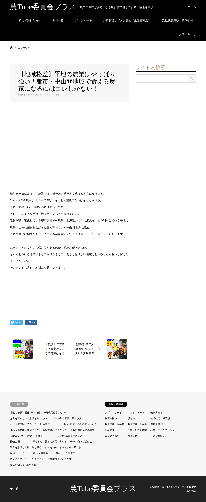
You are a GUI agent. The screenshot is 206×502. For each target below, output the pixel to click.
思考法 (131, 418)
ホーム (191, 6)
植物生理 (15, 441)
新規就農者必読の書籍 (82, 430)
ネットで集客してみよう (23, 424)
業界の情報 (157, 424)
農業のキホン (112, 436)
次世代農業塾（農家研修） (179, 20)
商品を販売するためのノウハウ (80, 424)
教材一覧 (58, 20)
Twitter (11, 488)
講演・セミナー (18, 453)
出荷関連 (45, 424)
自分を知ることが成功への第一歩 (63, 447)
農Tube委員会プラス (103, 489)
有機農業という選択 (21, 436)
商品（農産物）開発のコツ (24, 430)
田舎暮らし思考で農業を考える (50, 441)
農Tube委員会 (40, 453)
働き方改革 (156, 412)
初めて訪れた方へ (30, 20)
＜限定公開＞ (157, 436)
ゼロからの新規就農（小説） (68, 418)
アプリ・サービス (114, 412)
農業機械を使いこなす (59, 459)
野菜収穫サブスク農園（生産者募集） (127, 20)
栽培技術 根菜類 (114, 424)
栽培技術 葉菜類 (137, 424)
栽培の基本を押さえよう (71, 436)
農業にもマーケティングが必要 (27, 459)
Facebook (16, 488)
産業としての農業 (137, 430)
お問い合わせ (187, 34)
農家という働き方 (65, 453)
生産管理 (109, 430)
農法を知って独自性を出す (24, 464)
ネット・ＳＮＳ (136, 412)
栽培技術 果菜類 (160, 418)
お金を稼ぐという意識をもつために (29, 418)
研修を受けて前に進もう (83, 441)
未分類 (39, 436)
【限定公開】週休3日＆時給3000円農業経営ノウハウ (38, 412)
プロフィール (83, 20)
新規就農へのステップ (55, 430)
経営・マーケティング (162, 430)
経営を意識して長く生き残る (25, 447)
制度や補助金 (112, 418)
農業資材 (132, 436)
